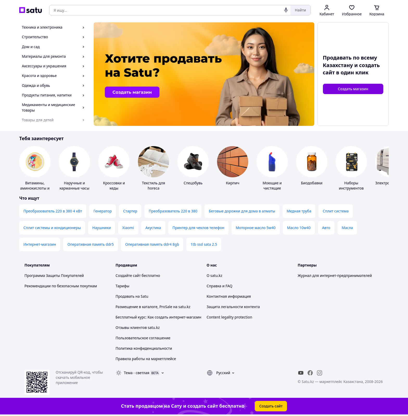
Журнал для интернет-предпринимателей (335, 275)
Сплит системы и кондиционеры (52, 227)
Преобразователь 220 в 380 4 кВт (52, 211)
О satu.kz (214, 275)
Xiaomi (128, 227)
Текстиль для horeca (153, 185)
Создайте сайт (128, 275)
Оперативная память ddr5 (90, 244)
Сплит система (336, 211)
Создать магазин (353, 88)
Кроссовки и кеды (114, 185)
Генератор (102, 211)
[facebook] (310, 373)
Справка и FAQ (219, 285)
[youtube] (301, 373)
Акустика (153, 227)
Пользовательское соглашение (143, 337)
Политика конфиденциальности (144, 348)
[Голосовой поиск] (286, 10)
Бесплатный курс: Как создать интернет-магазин (158, 317)
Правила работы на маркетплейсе (146, 358)
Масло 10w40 (299, 227)
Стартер (130, 211)
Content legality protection (229, 317)
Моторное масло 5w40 (256, 227)
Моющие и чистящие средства (272, 188)
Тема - (136, 372)
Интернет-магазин (39, 244)
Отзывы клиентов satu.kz (138, 327)
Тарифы (122, 285)
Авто (326, 227)
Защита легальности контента (233, 306)
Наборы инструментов (351, 185)
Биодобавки (311, 182)
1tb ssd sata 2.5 (203, 244)
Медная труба (299, 211)
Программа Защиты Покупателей (54, 275)
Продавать (125, 296)
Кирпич (232, 182)
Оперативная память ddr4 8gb (152, 244)
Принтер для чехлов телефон (198, 227)
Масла (347, 227)
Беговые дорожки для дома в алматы (242, 211)
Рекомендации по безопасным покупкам (60, 285)
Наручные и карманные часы (75, 185)
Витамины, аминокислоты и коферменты (34, 188)
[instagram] (319, 373)
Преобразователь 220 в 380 (173, 211)
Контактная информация (229, 296)
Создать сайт (271, 406)
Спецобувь (193, 182)
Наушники (101, 227)
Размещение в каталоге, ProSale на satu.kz (153, 306)
